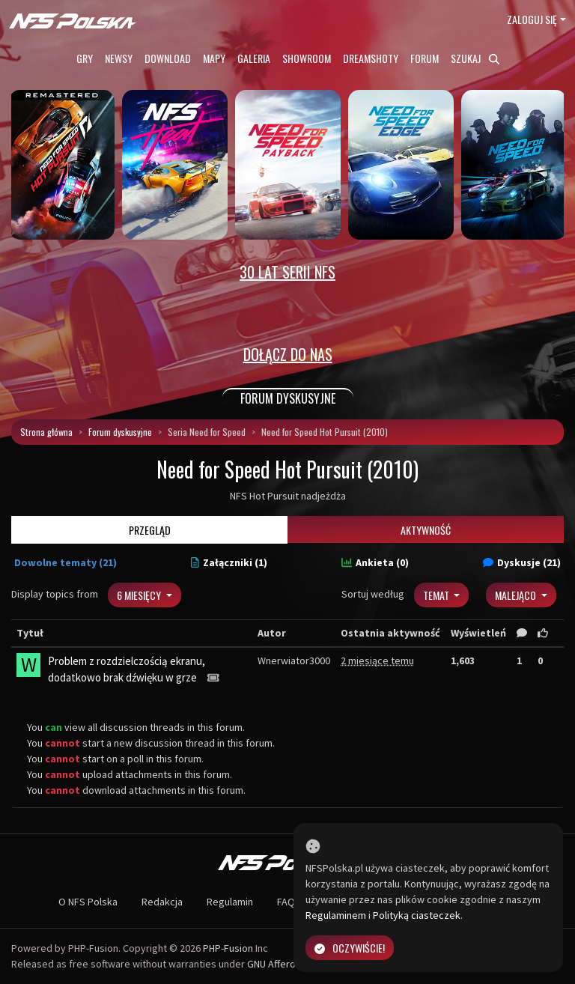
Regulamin (230, 901)
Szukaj (475, 58)
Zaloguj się (532, 19)
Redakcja (162, 901)
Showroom (306, 58)
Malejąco (516, 595)
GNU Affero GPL (281, 964)
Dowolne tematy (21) (65, 562)
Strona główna (46, 432)
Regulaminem (335, 915)
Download (167, 58)
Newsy (119, 58)
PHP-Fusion (228, 948)
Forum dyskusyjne (120, 432)
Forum (424, 58)
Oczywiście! (349, 948)
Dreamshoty (370, 58)
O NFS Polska (88, 901)
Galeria (253, 58)
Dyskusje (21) (522, 562)
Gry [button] (84, 58)
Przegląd (150, 530)
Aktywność (426, 530)
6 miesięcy (140, 595)
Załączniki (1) (229, 562)
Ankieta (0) (375, 562)
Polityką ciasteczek (416, 915)
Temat (437, 595)
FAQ (286, 901)
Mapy (214, 58)
